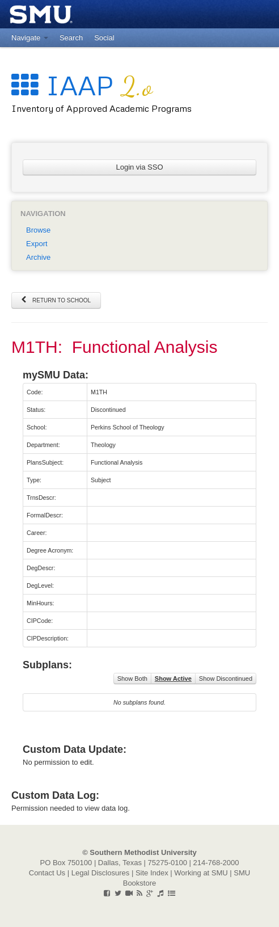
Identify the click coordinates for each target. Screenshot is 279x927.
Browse (38, 230)
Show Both (132, 678)
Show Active (173, 678)
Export (37, 243)
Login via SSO (139, 167)
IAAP (82, 85)
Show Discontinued (225, 678)
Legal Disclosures (100, 873)
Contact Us (47, 873)
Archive (38, 257)
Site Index (152, 873)
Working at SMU (200, 873)
